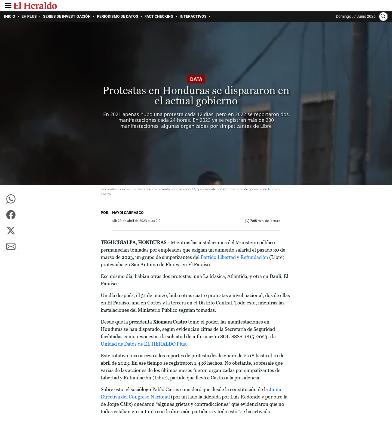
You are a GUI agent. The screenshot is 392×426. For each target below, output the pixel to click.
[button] (11, 199)
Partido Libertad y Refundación (234, 257)
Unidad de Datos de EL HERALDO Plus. (144, 344)
